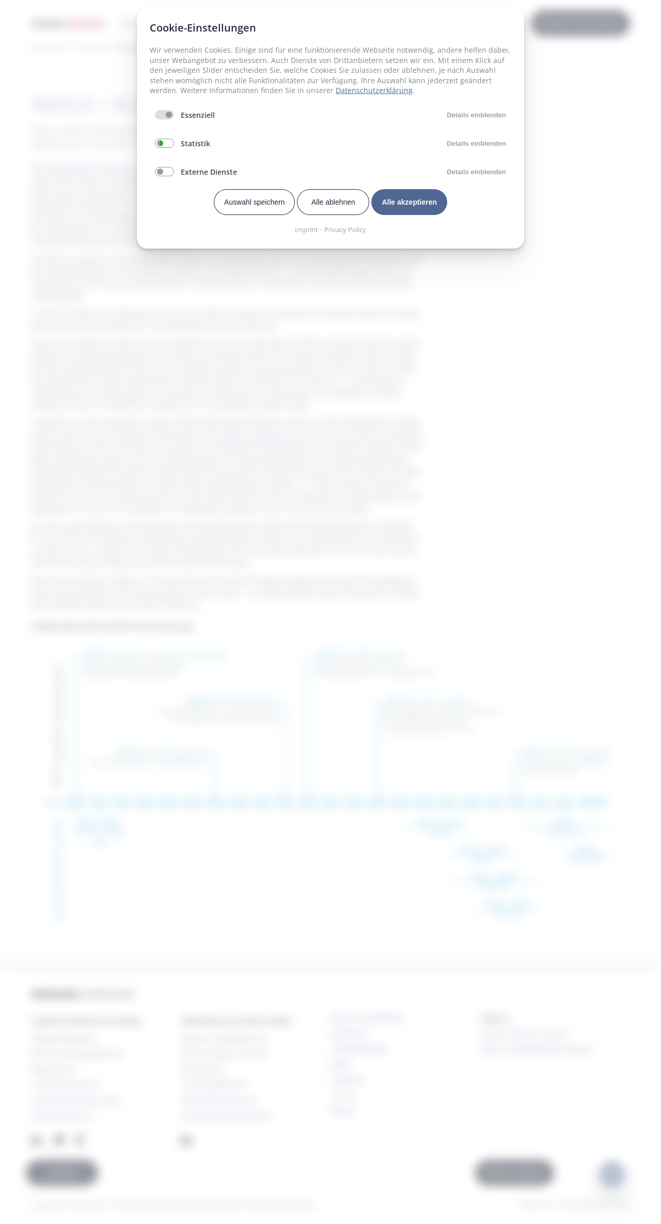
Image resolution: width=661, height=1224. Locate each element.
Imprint (306, 229)
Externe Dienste (209, 172)
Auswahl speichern (254, 202)
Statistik (195, 143)
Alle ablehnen (333, 202)
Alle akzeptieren (409, 202)
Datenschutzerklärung (374, 90)
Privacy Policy (345, 229)
